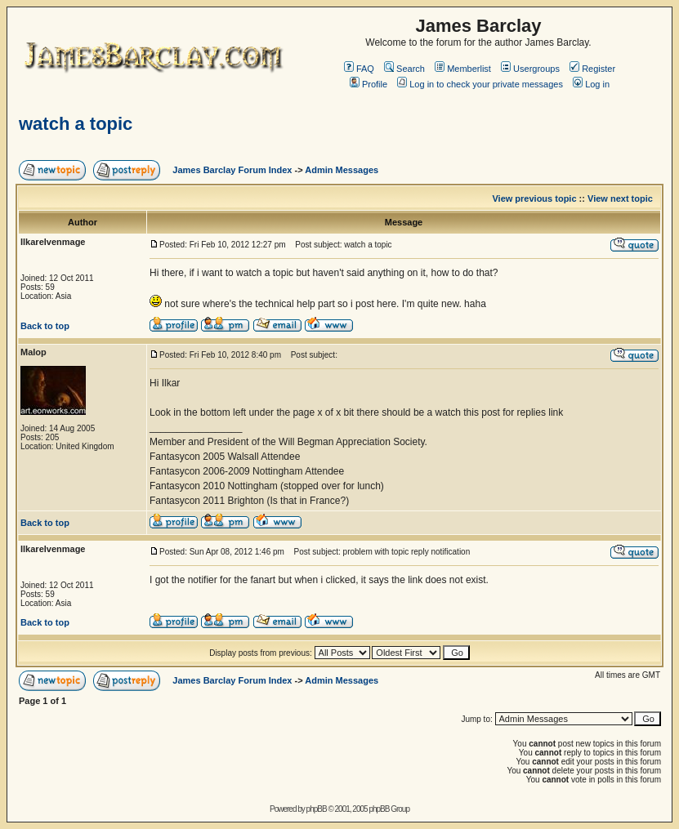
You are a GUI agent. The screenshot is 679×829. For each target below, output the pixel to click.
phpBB (316, 808)
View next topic (620, 198)
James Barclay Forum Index (232, 170)
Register (592, 69)
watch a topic (75, 124)
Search (404, 69)
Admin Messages (341, 170)
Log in (591, 84)
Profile (368, 84)
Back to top (44, 326)
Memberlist (463, 69)
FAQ (359, 69)
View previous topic (534, 198)
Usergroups (530, 69)
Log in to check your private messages (480, 84)
